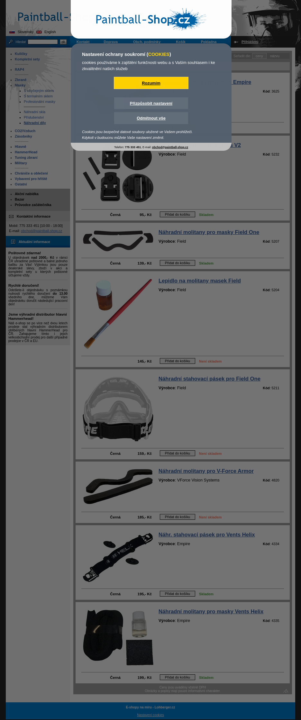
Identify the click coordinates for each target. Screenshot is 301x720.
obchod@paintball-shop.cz (170, 147)
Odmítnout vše (151, 118)
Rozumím (151, 83)
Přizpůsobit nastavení (151, 103)
